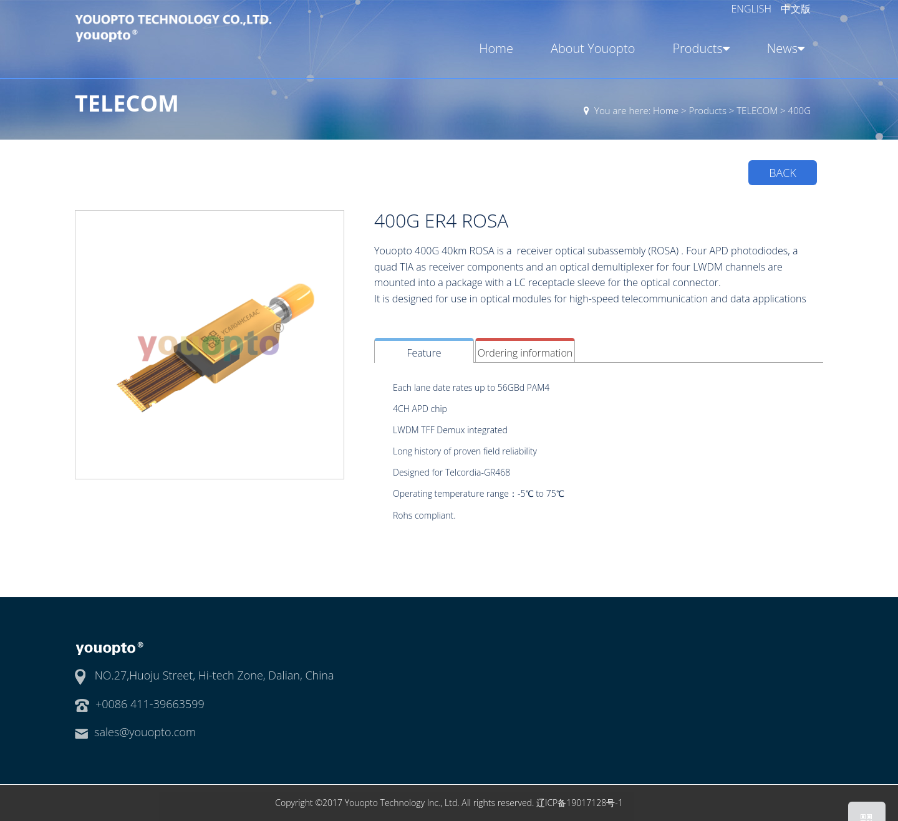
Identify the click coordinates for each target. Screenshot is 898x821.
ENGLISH (753, 9)
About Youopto (593, 48)
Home (496, 48)
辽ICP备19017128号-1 (579, 803)
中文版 (796, 9)
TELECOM (757, 110)
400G (799, 110)
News (783, 48)
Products (698, 48)
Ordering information (525, 353)
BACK (782, 172)
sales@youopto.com (145, 731)
